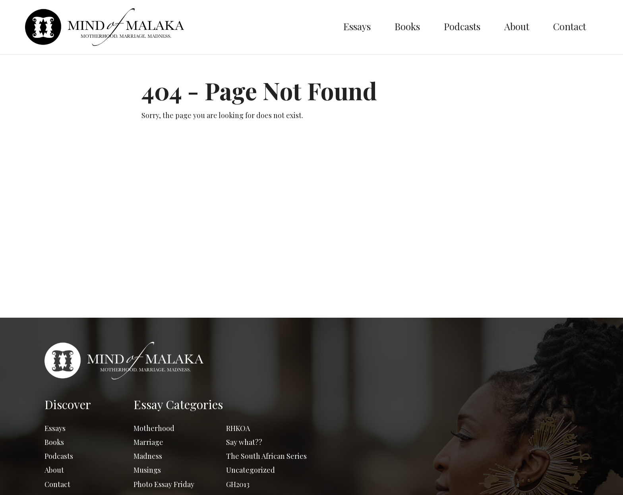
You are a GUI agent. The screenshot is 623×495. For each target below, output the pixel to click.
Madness (148, 456)
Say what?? (244, 442)
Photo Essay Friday (164, 484)
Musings (147, 470)
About (516, 26)
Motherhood (154, 428)
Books (407, 26)
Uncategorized (250, 470)
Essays (357, 26)
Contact (569, 26)
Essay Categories (178, 404)
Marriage (148, 442)
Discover (67, 404)
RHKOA (238, 428)
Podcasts (462, 26)
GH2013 (238, 484)
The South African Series (266, 456)
